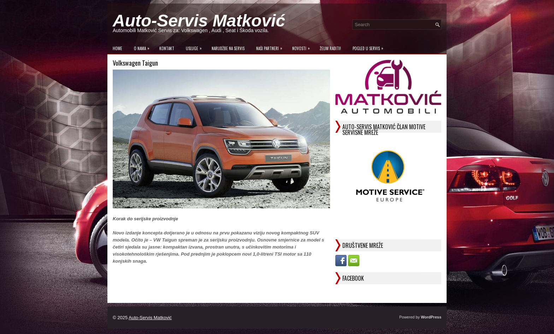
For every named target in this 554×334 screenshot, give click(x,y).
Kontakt (166, 48)
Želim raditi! (330, 48)
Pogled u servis (370, 46)
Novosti (302, 46)
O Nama (143, 46)
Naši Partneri (271, 46)
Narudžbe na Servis (228, 48)
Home (117, 48)
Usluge (195, 46)
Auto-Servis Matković (199, 20)
